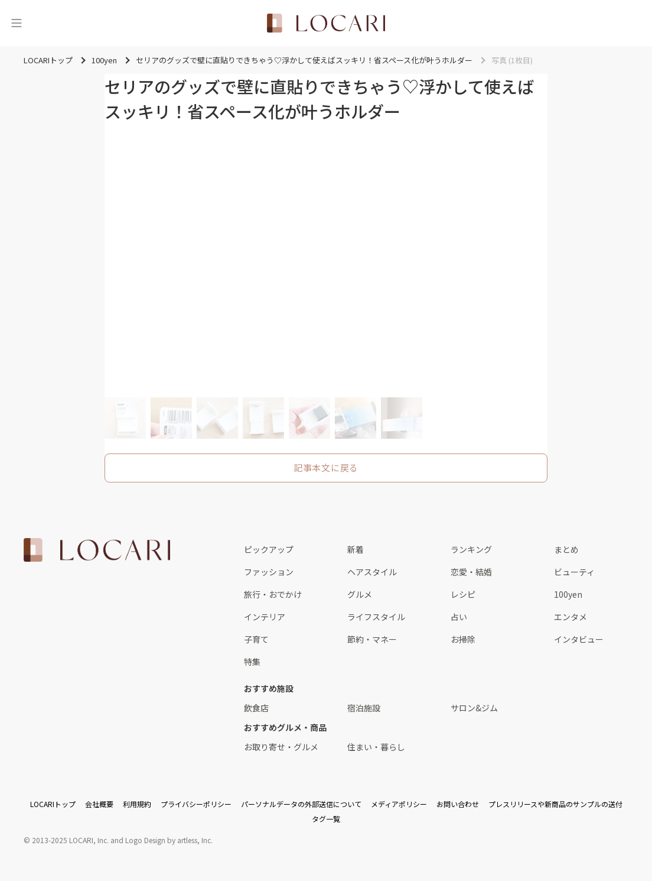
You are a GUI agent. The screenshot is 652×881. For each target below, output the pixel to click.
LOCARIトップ (53, 804)
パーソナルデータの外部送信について (301, 804)
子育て (256, 639)
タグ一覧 (326, 819)
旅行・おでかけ (273, 594)
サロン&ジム (474, 708)
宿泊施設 (363, 708)
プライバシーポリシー (196, 804)
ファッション (269, 572)
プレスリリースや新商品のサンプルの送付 (555, 804)
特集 (252, 662)
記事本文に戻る (326, 467)
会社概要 (99, 804)
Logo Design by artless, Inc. (169, 840)
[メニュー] (16, 23)
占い (459, 617)
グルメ (359, 594)
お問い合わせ (457, 804)
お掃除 (463, 639)
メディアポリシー (399, 804)
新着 (355, 549)
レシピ (463, 594)
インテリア (264, 617)
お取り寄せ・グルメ (281, 747)
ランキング (471, 549)
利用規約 (137, 804)
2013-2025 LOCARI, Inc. (70, 840)
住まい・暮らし (376, 747)
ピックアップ (269, 549)
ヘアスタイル (372, 572)
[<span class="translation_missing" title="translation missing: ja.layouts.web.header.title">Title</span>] (326, 23)
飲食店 (256, 708)
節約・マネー (372, 639)
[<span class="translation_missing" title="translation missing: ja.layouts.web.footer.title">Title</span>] (97, 550)
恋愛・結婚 (471, 572)
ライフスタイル (376, 617)
